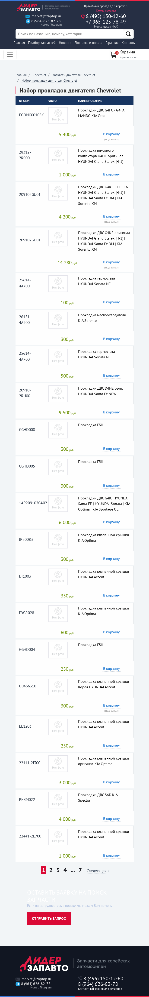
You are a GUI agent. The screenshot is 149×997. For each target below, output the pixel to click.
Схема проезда (106, 10)
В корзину (111, 134)
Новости (65, 42)
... (73, 870)
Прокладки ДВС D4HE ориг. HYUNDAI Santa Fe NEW (100, 391)
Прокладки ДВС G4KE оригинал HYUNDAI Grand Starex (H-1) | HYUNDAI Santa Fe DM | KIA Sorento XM (104, 241)
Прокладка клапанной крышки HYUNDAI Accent (103, 574)
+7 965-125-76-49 (106, 23)
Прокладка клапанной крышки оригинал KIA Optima (103, 761)
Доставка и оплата (88, 42)
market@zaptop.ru (43, 16)
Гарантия (111, 42)
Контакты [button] (129, 42)
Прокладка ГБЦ (90, 424)
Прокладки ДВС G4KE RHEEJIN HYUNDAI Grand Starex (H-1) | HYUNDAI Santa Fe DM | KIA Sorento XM (103, 195)
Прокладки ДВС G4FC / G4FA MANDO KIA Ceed (101, 113)
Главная (19, 42)
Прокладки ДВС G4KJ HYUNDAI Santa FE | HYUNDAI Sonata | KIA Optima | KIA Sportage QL (104, 503)
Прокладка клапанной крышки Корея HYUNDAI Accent (103, 684)
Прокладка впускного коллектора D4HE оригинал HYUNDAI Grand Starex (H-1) (100, 156)
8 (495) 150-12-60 (106, 16)
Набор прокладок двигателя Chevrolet (49, 80)
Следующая (96, 871)
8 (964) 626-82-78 (43, 23)
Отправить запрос (49, 918)
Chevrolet (39, 75)
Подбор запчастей (42, 42)
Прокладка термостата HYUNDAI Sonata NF (96, 281)
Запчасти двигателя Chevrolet (73, 75)
